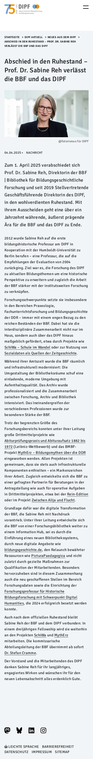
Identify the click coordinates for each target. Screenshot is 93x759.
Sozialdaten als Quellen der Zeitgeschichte (40, 353)
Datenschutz (16, 752)
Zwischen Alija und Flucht (53, 500)
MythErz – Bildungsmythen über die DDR (52, 452)
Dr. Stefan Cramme (20, 653)
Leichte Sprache (23, 746)
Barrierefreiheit (58, 746)
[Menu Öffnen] (86, 7)
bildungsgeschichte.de (23, 549)
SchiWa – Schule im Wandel (27, 347)
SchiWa (40, 635)
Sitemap (62, 752)
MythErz (61, 635)
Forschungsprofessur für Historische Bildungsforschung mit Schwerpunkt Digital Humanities (40, 597)
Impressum (42, 752)
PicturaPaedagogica (48, 555)
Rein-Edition (77, 494)
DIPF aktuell (34, 37)
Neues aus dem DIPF (62, 37)
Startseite (12, 37)
